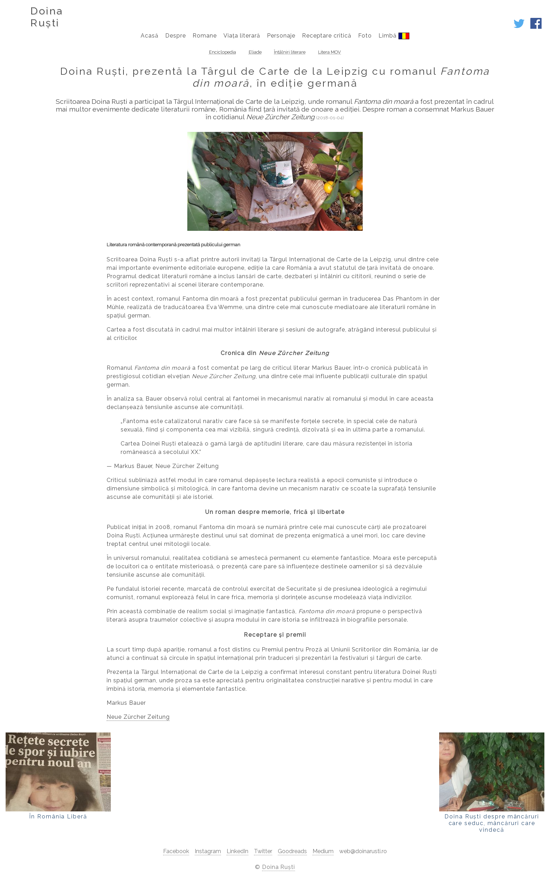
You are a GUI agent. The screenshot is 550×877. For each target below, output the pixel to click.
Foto (365, 35)
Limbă (393, 35)
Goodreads (292, 851)
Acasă (150, 35)
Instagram (208, 851)
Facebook (176, 851)
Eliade (255, 52)
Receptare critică (326, 35)
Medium (323, 851)
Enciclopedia (222, 52)
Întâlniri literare (290, 52)
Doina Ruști (278, 867)
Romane (205, 35)
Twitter (263, 851)
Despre (175, 35)
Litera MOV (329, 52)
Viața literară (241, 35)
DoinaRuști (46, 17)
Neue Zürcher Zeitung (138, 717)
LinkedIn (237, 851)
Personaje (281, 35)
